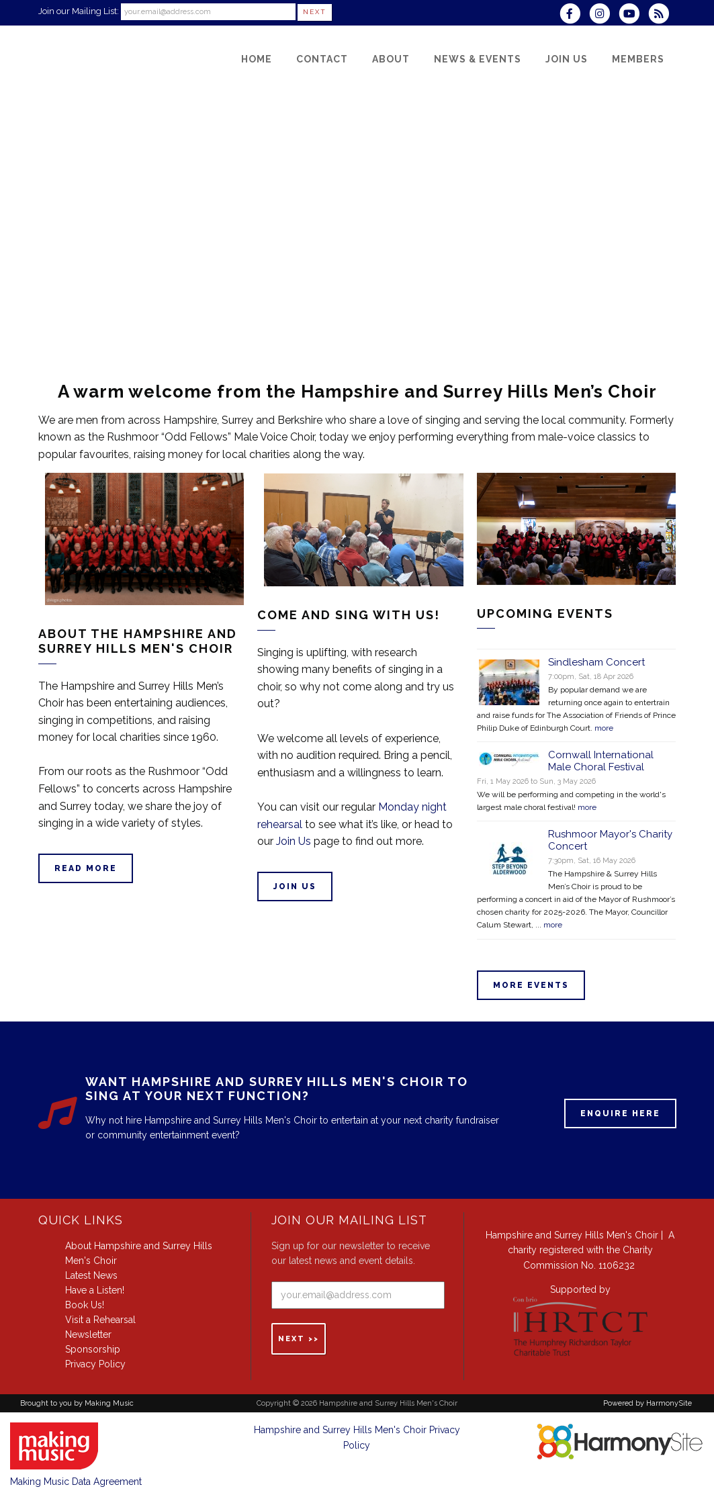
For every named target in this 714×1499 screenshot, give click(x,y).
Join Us (293, 841)
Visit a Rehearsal (100, 1319)
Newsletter (88, 1334)
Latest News (91, 1275)
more (603, 728)
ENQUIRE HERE (620, 1113)
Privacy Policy (95, 1364)
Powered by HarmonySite (647, 1403)
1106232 (616, 1265)
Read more (85, 868)
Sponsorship (92, 1349)
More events (531, 985)
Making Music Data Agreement (76, 1481)
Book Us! (84, 1305)
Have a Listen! (94, 1290)
